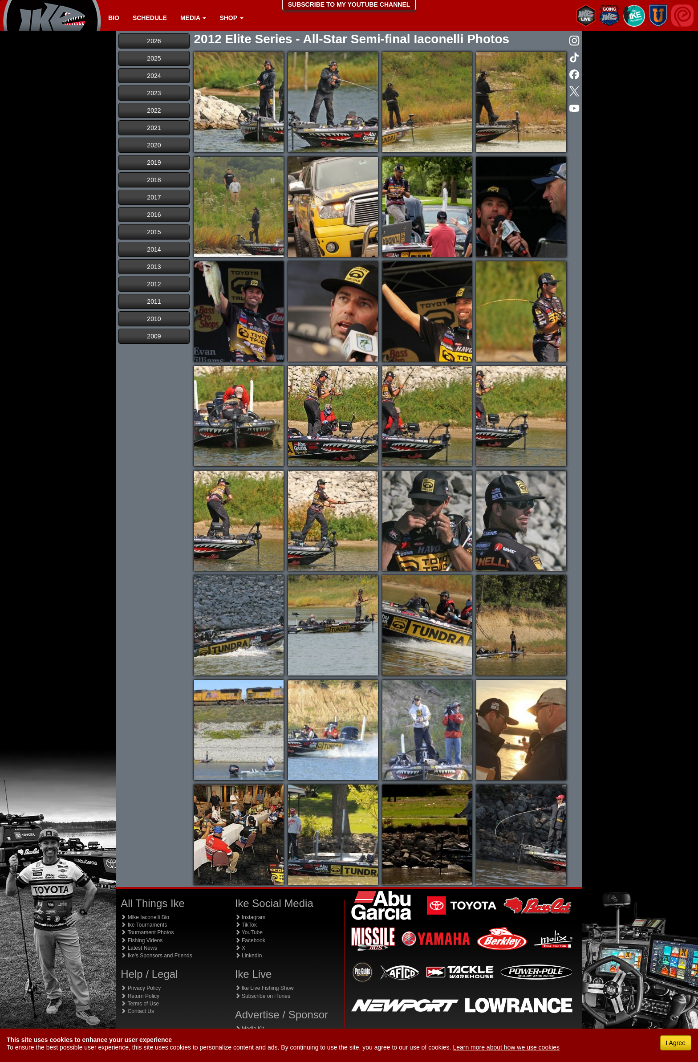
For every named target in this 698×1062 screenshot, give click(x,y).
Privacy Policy (141, 988)
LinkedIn (248, 955)
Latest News (139, 948)
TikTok (246, 925)
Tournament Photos (147, 932)
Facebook (250, 940)
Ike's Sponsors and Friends (156, 955)
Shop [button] (231, 17)
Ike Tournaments (144, 925)
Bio (113, 17)
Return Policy (140, 996)
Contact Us (137, 1011)
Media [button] (193, 17)
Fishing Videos (141, 940)
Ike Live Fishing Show (264, 988)
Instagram (250, 917)
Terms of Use (140, 1004)
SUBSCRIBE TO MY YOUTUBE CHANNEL (349, 4)
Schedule (150, 17)
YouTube (249, 932)
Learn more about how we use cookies (506, 1047)
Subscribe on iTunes (262, 996)
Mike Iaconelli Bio (145, 917)
